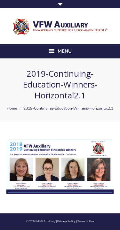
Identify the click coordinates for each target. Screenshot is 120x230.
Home (12, 108)
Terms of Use (85, 221)
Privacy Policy (66, 221)
